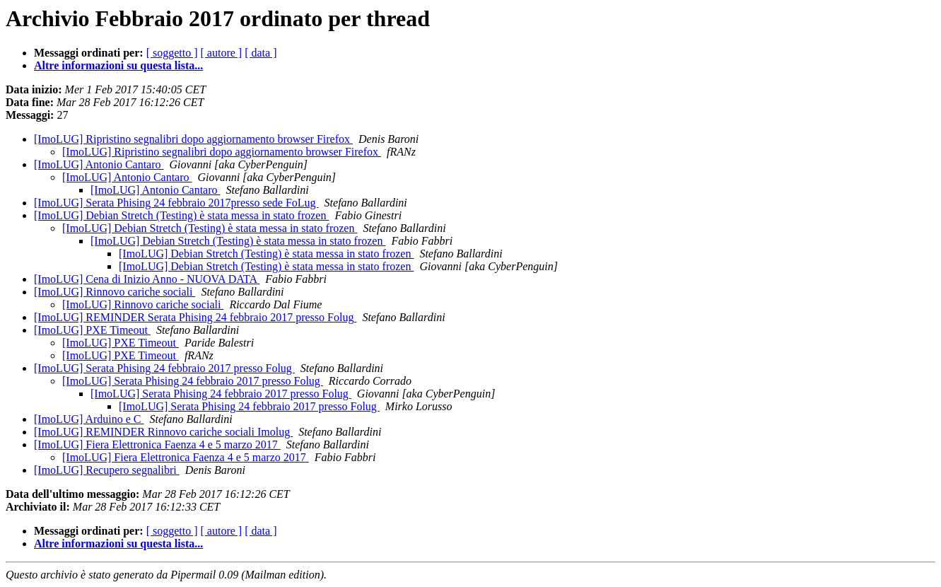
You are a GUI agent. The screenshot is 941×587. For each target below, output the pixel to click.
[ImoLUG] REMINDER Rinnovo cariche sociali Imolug (163, 432)
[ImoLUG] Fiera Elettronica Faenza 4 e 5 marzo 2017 (157, 444)
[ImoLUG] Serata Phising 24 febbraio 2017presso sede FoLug (176, 203)
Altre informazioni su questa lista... (118, 65)
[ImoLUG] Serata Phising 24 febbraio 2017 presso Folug (164, 368)
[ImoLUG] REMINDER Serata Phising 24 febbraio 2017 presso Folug (195, 317)
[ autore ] (221, 53)
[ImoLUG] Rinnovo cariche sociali (114, 292)
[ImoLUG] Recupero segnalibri (107, 470)
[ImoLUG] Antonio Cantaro (99, 164)
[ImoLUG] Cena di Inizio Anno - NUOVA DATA (146, 279)
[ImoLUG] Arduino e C (89, 419)
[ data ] (260, 53)
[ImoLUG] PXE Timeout (92, 330)
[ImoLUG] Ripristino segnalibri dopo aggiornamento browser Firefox (193, 139)
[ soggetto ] (172, 53)
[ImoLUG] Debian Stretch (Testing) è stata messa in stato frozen (181, 215)
